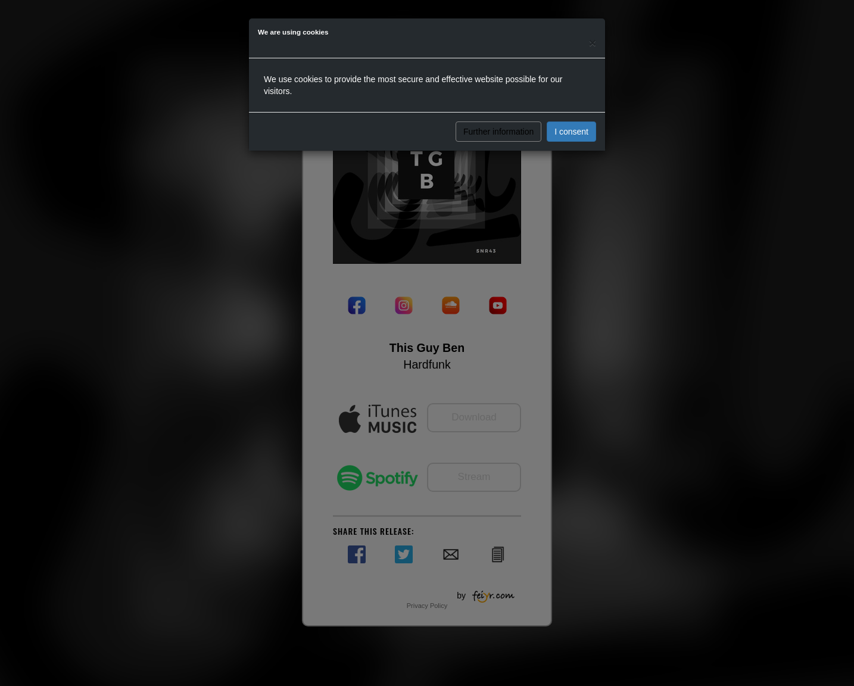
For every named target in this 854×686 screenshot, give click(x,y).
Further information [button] (498, 131)
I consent (571, 131)
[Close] (592, 42)
